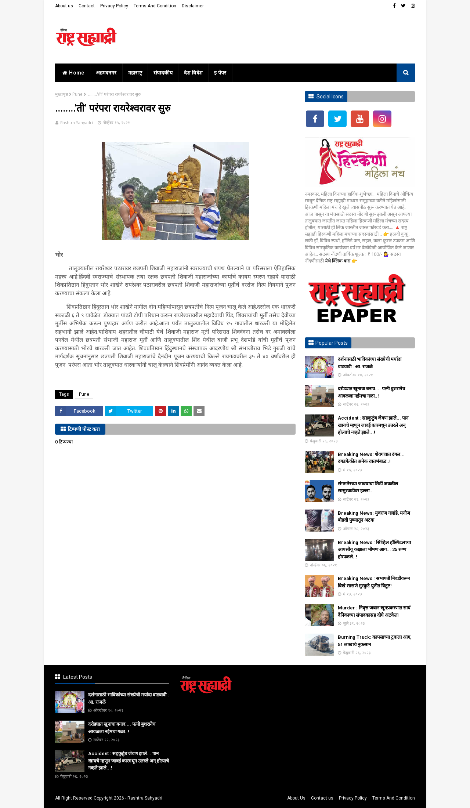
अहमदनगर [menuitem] (106, 73)
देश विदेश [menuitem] (193, 73)
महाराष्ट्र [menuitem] (135, 73)
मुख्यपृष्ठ (61, 94)
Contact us (322, 798)
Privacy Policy (114, 5)
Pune (77, 94)
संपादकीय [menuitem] (163, 73)
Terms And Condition (155, 5)
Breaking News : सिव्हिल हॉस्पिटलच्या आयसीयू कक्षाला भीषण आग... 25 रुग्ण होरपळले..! (374, 549)
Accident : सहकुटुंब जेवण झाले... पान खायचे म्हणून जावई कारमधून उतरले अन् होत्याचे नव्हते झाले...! (373, 425)
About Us (296, 798)
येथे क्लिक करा (338, 260)
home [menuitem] (72, 73)
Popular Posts (331, 343)
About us (64, 5)
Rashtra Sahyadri (76, 122)
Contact (87, 5)
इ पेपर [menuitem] (220, 73)
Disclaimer (193, 5)
